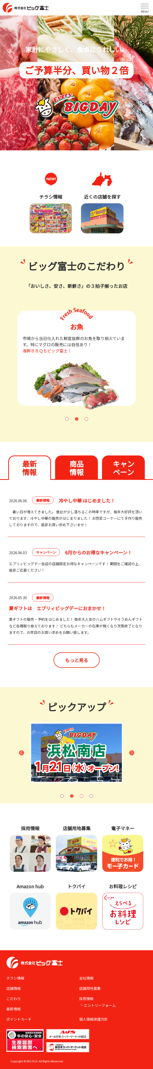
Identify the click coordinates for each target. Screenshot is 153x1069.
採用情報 (86, 998)
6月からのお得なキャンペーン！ (98, 552)
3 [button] (86, 419)
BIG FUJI (32, 1061)
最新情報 (29, 468)
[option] (71, 358)
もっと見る (76, 660)
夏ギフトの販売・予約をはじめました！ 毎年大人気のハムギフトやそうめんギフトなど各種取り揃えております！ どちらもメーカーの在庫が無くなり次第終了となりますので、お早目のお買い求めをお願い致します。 (75, 626)
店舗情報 (13, 988)
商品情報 (76, 468)
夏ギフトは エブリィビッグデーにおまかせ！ (57, 608)
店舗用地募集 (90, 988)
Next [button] (131, 752)
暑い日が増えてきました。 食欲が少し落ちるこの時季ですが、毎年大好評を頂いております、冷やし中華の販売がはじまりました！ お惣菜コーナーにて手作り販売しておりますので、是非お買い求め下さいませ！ (75, 518)
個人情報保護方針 (93, 1019)
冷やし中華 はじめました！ (87, 500)
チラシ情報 (15, 978)
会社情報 (86, 978)
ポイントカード (19, 1019)
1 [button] (66, 419)
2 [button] (76, 419)
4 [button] (91, 796)
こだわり (13, 998)
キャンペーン (123, 468)
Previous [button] (21, 752)
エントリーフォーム (100, 1005)
